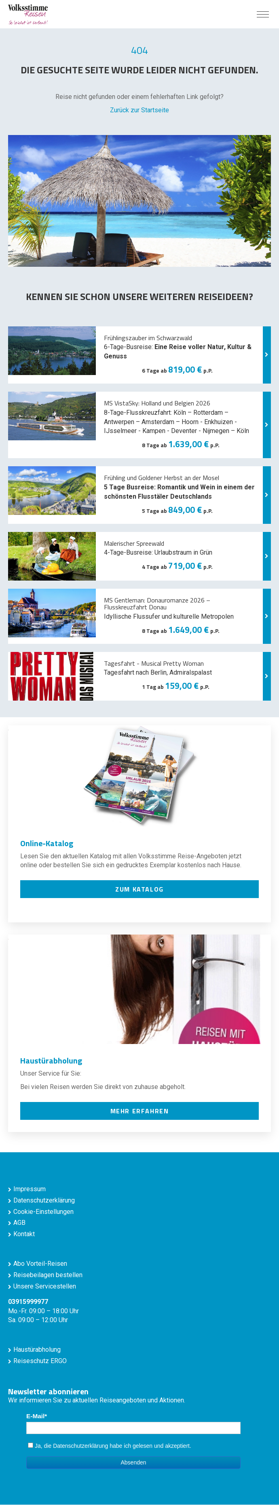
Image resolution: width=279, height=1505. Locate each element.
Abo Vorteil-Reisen (40, 1263)
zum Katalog (139, 889)
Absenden (133, 1462)
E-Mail (35, 1416)
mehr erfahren (139, 1111)
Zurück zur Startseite (139, 110)
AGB (19, 1222)
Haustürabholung (37, 1349)
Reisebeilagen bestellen (47, 1275)
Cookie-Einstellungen (43, 1212)
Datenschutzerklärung (44, 1200)
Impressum (29, 1189)
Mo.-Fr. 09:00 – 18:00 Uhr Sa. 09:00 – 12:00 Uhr (43, 1311)
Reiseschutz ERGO (40, 1361)
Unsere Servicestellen (44, 1286)
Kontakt (24, 1234)
